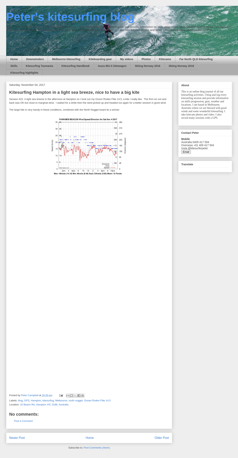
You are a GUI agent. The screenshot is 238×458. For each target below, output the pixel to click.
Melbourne (61, 400)
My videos (126, 59)
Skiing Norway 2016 (147, 65)
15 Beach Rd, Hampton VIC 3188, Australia (44, 404)
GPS (26, 400)
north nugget (76, 400)
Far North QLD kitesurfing (196, 59)
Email (186, 151)
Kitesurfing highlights (24, 72)
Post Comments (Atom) (97, 447)
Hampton (36, 400)
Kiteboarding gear (100, 59)
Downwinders (35, 59)
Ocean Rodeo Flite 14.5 (97, 400)
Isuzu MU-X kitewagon (112, 65)
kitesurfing (48, 400)
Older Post (162, 437)
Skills (14, 65)
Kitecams (165, 59)
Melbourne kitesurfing (66, 59)
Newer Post (17, 437)
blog (20, 400)
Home (14, 59)
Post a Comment (23, 421)
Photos (146, 59)
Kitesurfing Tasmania (39, 65)
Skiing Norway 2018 (181, 65)
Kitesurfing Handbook (75, 65)
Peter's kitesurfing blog (70, 16)
